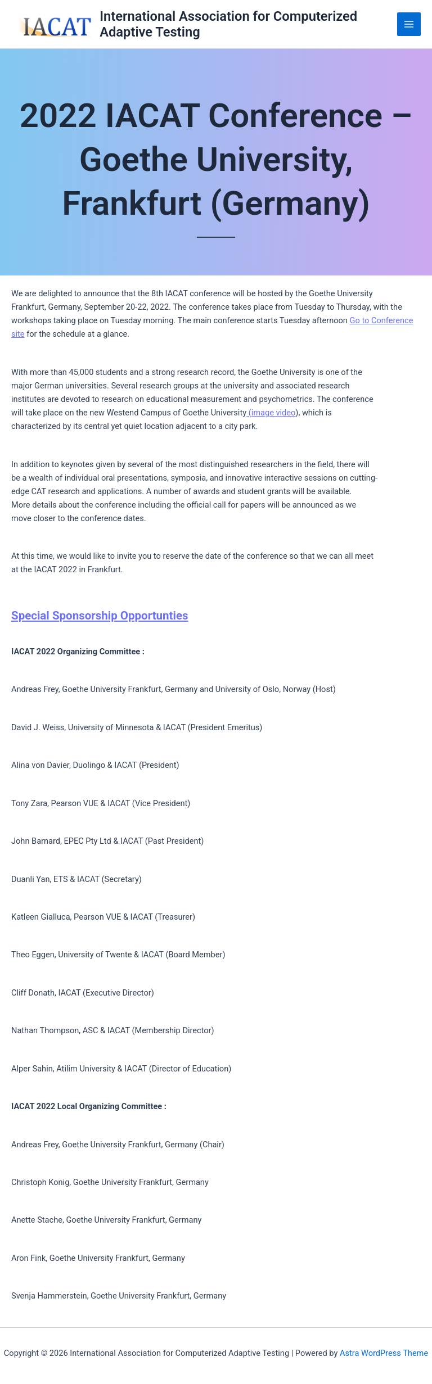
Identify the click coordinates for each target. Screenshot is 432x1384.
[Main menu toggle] (409, 24)
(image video (270, 413)
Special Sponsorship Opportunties (99, 615)
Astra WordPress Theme (384, 1353)
